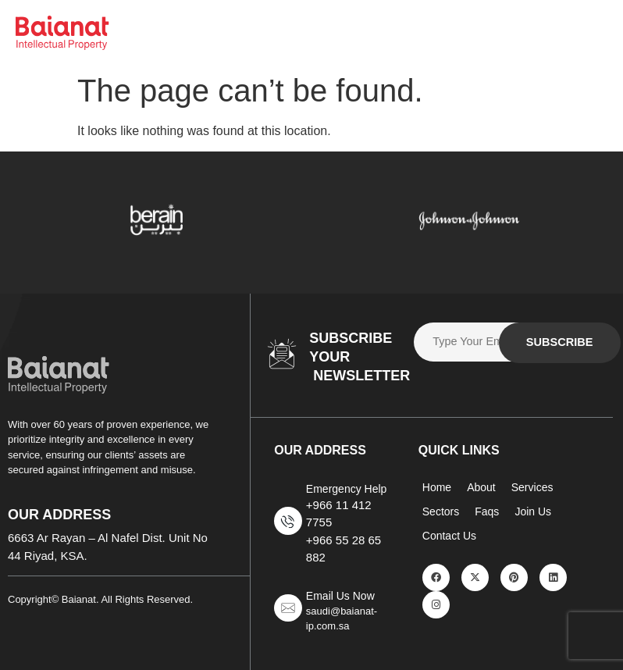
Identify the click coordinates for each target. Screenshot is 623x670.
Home (436, 487)
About (481, 487)
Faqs (487, 511)
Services (532, 487)
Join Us (532, 511)
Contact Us (449, 535)
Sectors (440, 511)
